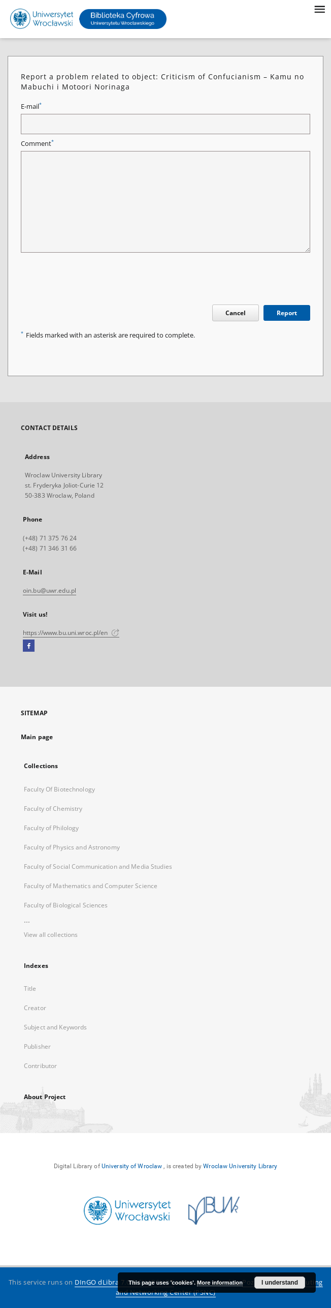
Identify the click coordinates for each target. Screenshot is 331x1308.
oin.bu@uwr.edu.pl (49, 590)
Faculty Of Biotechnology (59, 789)
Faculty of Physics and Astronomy (72, 847)
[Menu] (319, 8)
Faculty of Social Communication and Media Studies (98, 866)
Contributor (40, 1065)
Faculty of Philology (51, 828)
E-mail (31, 106)
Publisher (37, 1046)
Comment (37, 143)
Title (30, 988)
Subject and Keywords (55, 1027)
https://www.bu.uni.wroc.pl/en (71, 632)
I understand (279, 1282)
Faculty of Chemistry (53, 808)
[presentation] (98, 280)
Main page (37, 737)
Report (287, 313)
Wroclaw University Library (240, 1166)
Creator (35, 1007)
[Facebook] (29, 646)
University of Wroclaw (132, 1166)
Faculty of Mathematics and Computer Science (90, 885)
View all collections (51, 934)
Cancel (235, 313)
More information (220, 1283)
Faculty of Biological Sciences (66, 905)
